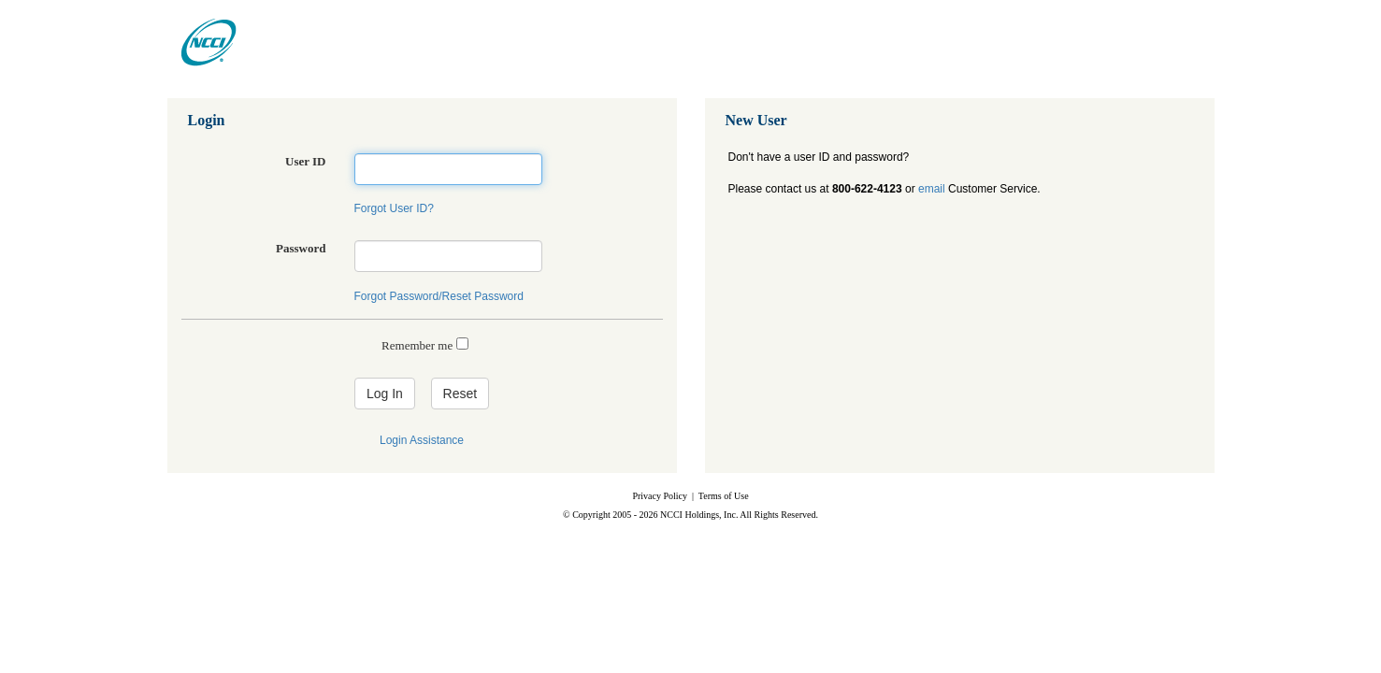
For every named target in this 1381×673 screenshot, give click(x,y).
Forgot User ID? (394, 208)
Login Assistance (422, 440)
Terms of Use (723, 496)
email (931, 188)
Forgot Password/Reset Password (439, 296)
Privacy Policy (659, 496)
